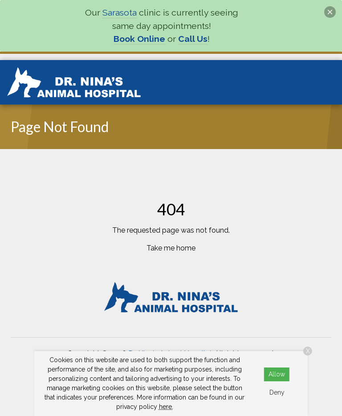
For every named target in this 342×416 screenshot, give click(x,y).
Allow (277, 374)
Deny (277, 392)
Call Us (193, 39)
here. (166, 406)
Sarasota (119, 13)
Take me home (171, 248)
